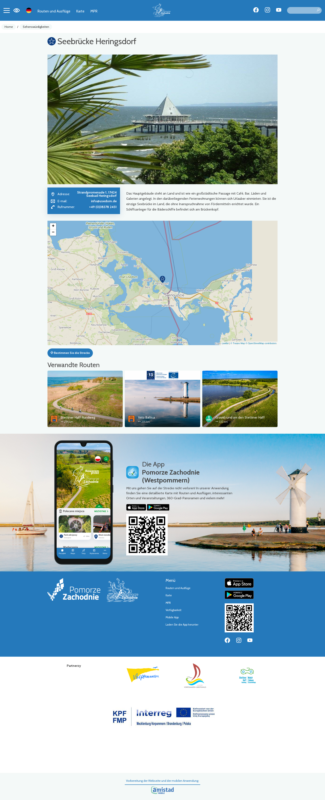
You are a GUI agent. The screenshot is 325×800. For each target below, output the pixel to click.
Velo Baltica (146, 417)
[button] (162, 279)
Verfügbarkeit (173, 610)
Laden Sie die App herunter (182, 624)
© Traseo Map (237, 343)
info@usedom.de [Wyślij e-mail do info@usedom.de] (104, 201)
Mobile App (172, 617)
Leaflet (225, 343)
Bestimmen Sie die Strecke (70, 353)
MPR (93, 11)
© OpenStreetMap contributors (261, 343)
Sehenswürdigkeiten (36, 27)
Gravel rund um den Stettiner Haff (240, 417)
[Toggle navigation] (6, 10)
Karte (80, 11)
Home (9, 27)
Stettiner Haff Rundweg (78, 417)
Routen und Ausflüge (54, 11)
